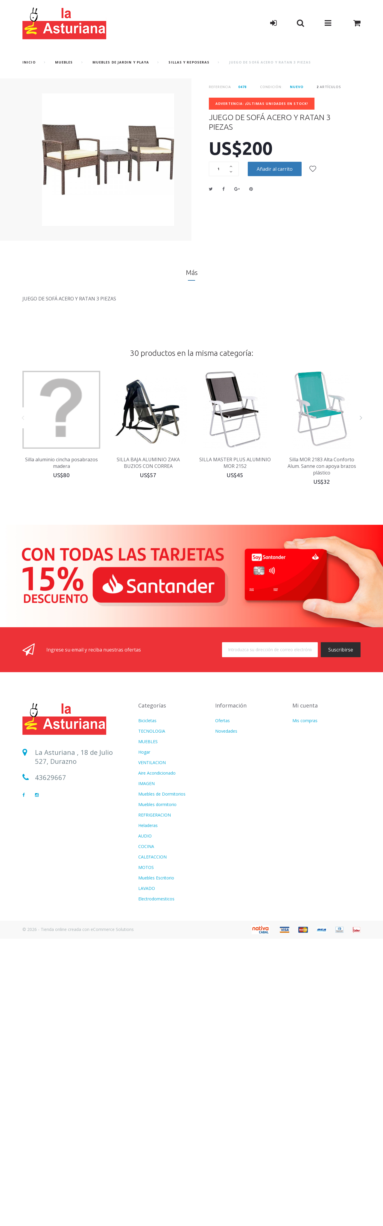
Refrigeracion (151, 1014)
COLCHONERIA (153, 909)
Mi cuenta (305, 705)
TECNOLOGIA (151, 731)
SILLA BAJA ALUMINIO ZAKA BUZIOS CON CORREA (148, 462)
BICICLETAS (150, 1171)
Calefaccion (149, 1066)
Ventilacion (148, 993)
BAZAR (145, 1140)
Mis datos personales (313, 741)
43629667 (50, 777)
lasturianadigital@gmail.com (80, 793)
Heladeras (148, 825)
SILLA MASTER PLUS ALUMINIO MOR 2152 (235, 462)
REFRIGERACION (154, 815)
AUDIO (145, 836)
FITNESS (146, 920)
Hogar (144, 752)
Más (191, 272)
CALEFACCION (152, 857)
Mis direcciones (307, 731)
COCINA (146, 846)
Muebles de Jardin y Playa (120, 62)
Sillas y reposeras (188, 62)
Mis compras (304, 720)
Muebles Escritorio (156, 878)
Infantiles (147, 951)
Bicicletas (147, 720)
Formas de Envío (231, 762)
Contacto (224, 752)
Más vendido (227, 741)
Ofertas (222, 720)
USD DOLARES (152, 972)
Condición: (271, 86)
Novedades (226, 731)
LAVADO (146, 888)
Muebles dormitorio (157, 804)
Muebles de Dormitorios (162, 794)
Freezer (145, 1182)
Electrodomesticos (156, 899)
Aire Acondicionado (157, 773)
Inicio (29, 62)
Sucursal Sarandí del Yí (70, 825)
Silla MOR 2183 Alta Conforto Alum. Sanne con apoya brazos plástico (322, 466)
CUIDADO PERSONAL (159, 930)
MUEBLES (64, 62)
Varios (144, 962)
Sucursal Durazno (62, 809)
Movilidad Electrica (156, 1161)
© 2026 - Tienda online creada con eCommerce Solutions (78, 1216)
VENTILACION (152, 762)
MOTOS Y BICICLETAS (160, 1045)
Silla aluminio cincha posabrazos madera (61, 462)
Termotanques (152, 1150)
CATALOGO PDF (154, 1056)
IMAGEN (146, 783)
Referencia (220, 86)
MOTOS (146, 867)
